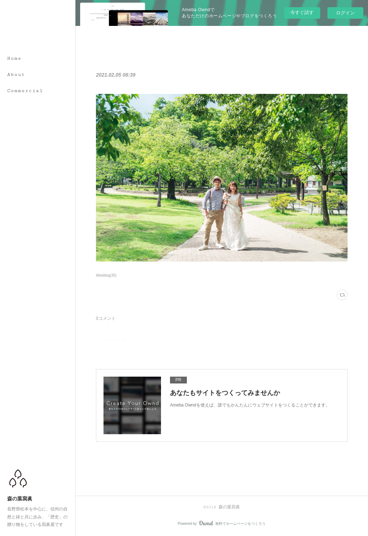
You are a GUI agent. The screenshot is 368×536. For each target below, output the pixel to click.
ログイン (345, 12)
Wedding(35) (106, 275)
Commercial (25, 91)
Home (14, 58)
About (16, 74)
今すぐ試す (302, 12)
